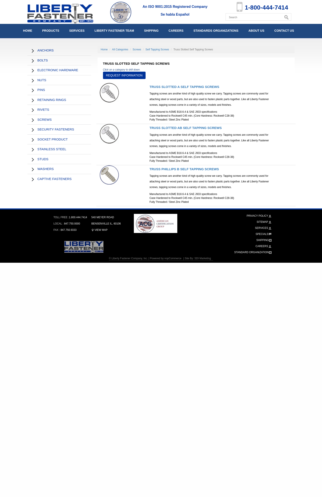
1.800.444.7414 (78, 217)
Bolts (42, 60)
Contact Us (284, 30)
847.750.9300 (72, 223)
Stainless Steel (51, 149)
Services (77, 30)
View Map (99, 229)
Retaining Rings (51, 100)
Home (27, 30)
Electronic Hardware (57, 70)
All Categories (120, 49)
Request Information (124, 75)
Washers (45, 169)
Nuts (41, 80)
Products (50, 30)
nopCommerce (172, 258)
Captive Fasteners (54, 179)
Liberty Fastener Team (114, 30)
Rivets (43, 109)
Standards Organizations (215, 30)
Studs (42, 159)
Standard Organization (251, 252)
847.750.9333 (68, 229)
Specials (262, 234)
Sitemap (262, 221)
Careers (176, 30)
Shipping (151, 30)
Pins (41, 90)
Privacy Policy (257, 215)
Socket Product (52, 139)
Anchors (45, 50)
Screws (44, 119)
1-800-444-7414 (266, 7)
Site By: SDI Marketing (198, 258)
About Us (256, 30)
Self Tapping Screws (157, 49)
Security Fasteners (55, 129)
